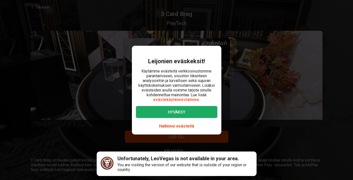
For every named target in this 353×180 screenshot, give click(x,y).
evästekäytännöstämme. (176, 99)
